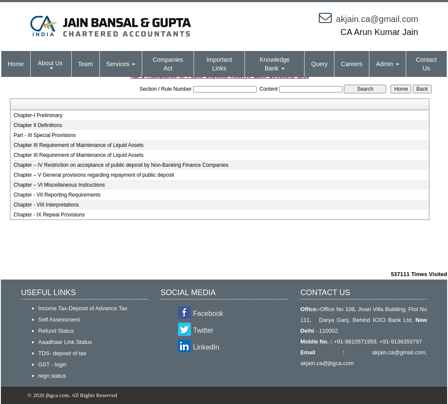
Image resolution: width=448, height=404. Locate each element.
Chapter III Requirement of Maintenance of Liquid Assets (78, 145)
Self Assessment (59, 319)
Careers (351, 63)
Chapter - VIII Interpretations (46, 205)
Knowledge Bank (274, 64)
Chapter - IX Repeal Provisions (49, 215)
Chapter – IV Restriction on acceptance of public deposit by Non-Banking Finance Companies (121, 165)
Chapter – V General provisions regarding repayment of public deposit (93, 175)
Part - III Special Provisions (44, 135)
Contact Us (426, 64)
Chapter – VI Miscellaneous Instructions (59, 185)
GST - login (52, 364)
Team (85, 63)
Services (121, 63)
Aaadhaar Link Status (65, 342)
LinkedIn (206, 347)
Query (319, 63)
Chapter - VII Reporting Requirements (56, 195)
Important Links (219, 64)
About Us (51, 64)
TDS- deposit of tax (62, 353)
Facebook (208, 313)
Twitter (203, 330)
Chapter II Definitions (37, 125)
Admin (387, 63)
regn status (52, 375)
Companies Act (168, 64)
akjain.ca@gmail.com (377, 19)
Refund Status (56, 331)
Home (16, 63)
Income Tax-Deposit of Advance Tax (82, 308)
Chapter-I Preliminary (37, 115)
